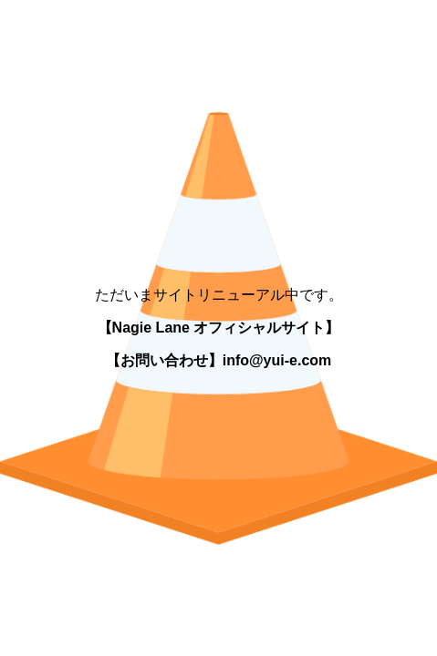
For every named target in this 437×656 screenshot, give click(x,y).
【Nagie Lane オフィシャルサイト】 (219, 327)
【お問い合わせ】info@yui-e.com (219, 360)
